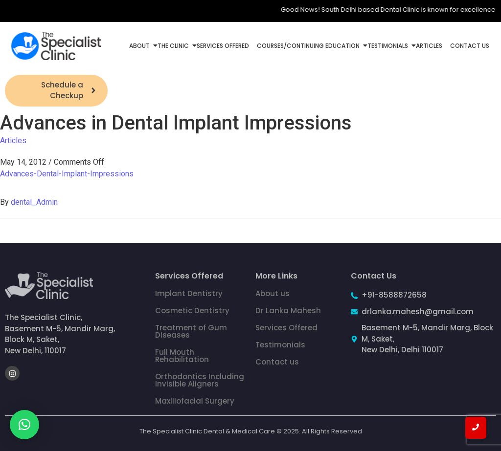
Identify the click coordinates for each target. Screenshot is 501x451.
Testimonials (388, 46)
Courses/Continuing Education (309, 46)
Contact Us (469, 46)
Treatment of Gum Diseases (191, 331)
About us (272, 293)
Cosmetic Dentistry (192, 310)
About (140, 46)
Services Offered (223, 46)
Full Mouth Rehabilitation (182, 356)
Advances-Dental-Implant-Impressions (67, 173)
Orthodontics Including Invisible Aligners (199, 380)
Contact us (277, 362)
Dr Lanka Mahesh (288, 310)
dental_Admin (34, 202)
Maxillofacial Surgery (194, 401)
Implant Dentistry (189, 293)
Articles (429, 46)
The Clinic (174, 46)
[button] (24, 424)
